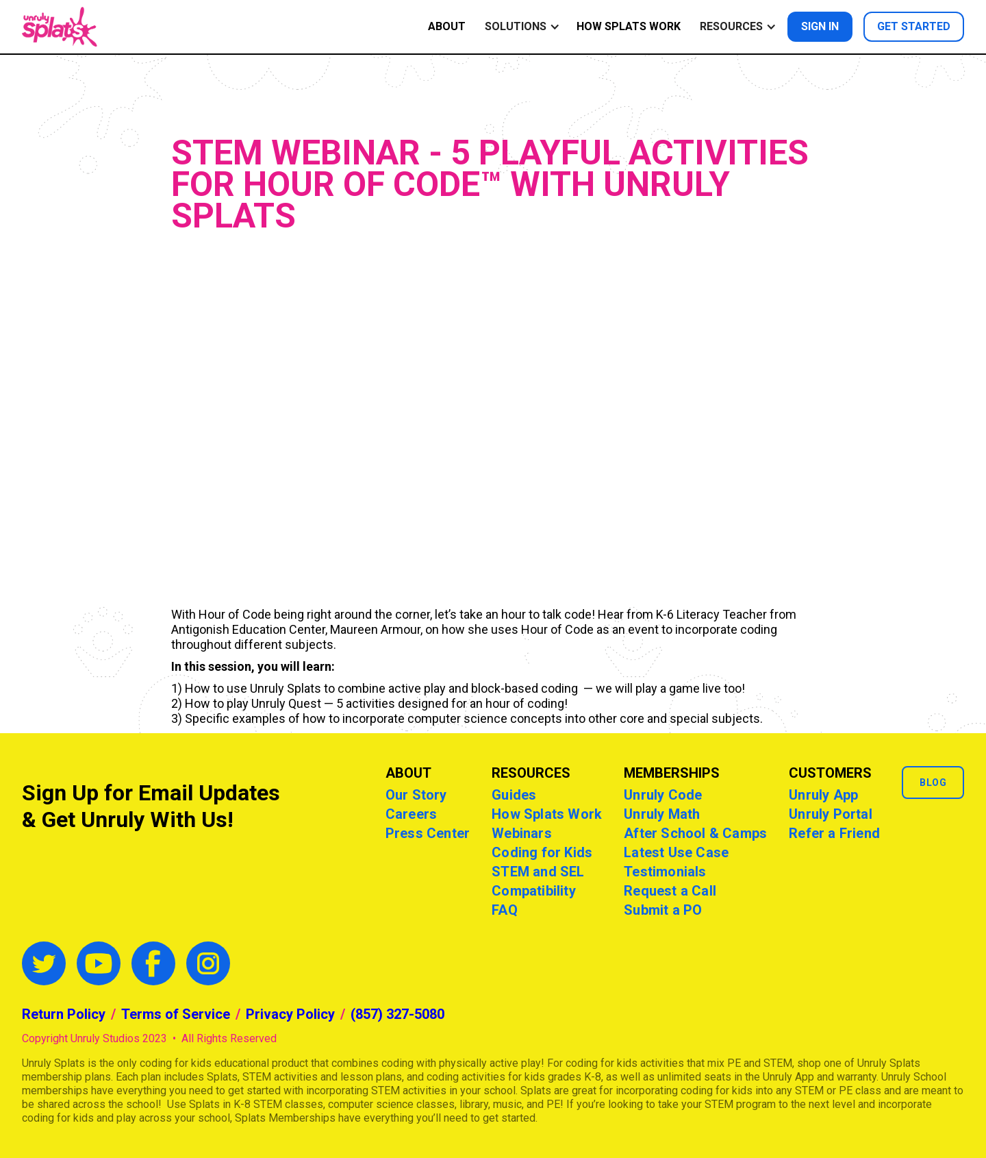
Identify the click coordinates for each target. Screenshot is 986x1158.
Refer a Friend (834, 833)
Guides (514, 795)
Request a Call (670, 891)
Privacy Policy (290, 1014)
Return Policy (63, 1014)
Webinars (522, 833)
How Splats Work (629, 26)
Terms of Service (175, 1014)
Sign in (820, 26)
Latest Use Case (676, 852)
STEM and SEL (538, 871)
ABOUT (447, 26)
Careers (411, 814)
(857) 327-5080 (397, 1014)
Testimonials (665, 871)
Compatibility (534, 891)
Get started (913, 26)
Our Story (416, 795)
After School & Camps (695, 833)
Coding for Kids (542, 852)
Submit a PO (663, 910)
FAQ (505, 910)
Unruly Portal (830, 814)
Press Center (427, 833)
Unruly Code (663, 795)
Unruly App (823, 795)
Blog (933, 782)
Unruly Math (662, 814)
